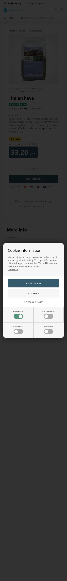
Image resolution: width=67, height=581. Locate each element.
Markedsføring (48, 314)
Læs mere (13, 269)
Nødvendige (18, 314)
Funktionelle (18, 329)
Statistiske (48, 329)
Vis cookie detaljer (33, 301)
